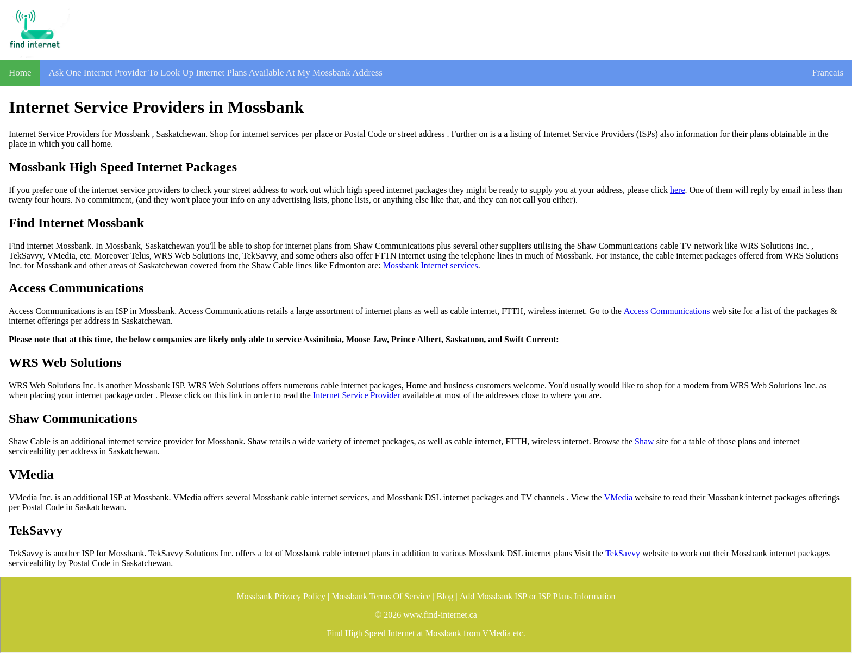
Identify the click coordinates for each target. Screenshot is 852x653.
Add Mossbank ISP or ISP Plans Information (538, 596)
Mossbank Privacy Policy (280, 596)
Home (20, 72)
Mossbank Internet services (430, 265)
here (677, 189)
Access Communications (667, 311)
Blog (444, 596)
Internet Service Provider (356, 395)
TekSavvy (622, 553)
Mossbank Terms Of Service (380, 596)
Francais (827, 72)
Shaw (644, 441)
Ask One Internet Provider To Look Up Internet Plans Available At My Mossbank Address (216, 72)
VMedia (618, 497)
